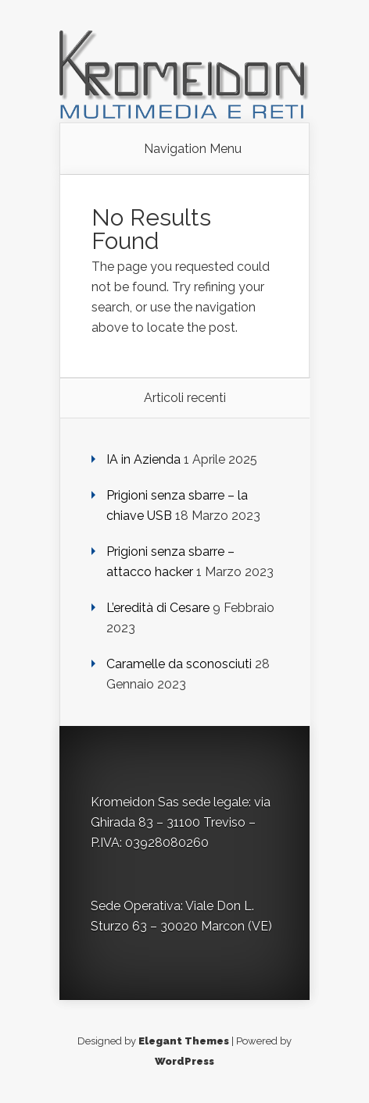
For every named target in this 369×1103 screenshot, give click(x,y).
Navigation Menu (193, 149)
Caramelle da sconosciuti (179, 663)
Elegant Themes (183, 1041)
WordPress (184, 1061)
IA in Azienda (143, 459)
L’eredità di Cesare (158, 607)
